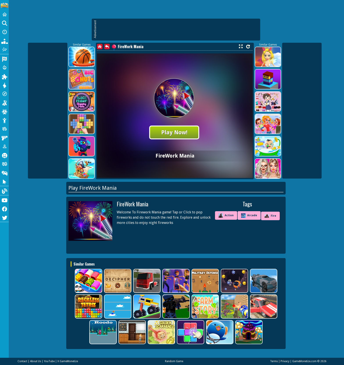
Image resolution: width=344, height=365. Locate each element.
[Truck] (4, 163)
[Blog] (4, 190)
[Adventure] (4, 93)
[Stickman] (4, 120)
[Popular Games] (4, 40)
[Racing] (4, 58)
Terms (274, 361)
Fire (270, 216)
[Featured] (4, 49)
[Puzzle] (4, 76)
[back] (107, 46)
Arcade (249, 215)
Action (226, 215)
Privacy (285, 361)
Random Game (174, 361)
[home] (99, 46)
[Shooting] (4, 102)
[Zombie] (4, 111)
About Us (35, 361)
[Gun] (4, 137)
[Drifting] (4, 172)
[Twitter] (4, 217)
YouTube (49, 361)
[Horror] (4, 155)
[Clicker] (4, 181)
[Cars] (4, 128)
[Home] (4, 14)
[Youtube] (4, 199)
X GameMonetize (67, 361)
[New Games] (4, 32)
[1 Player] (4, 146)
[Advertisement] (178, 29)
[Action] (4, 67)
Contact (22, 361)
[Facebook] (4, 208)
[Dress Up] (4, 85)
